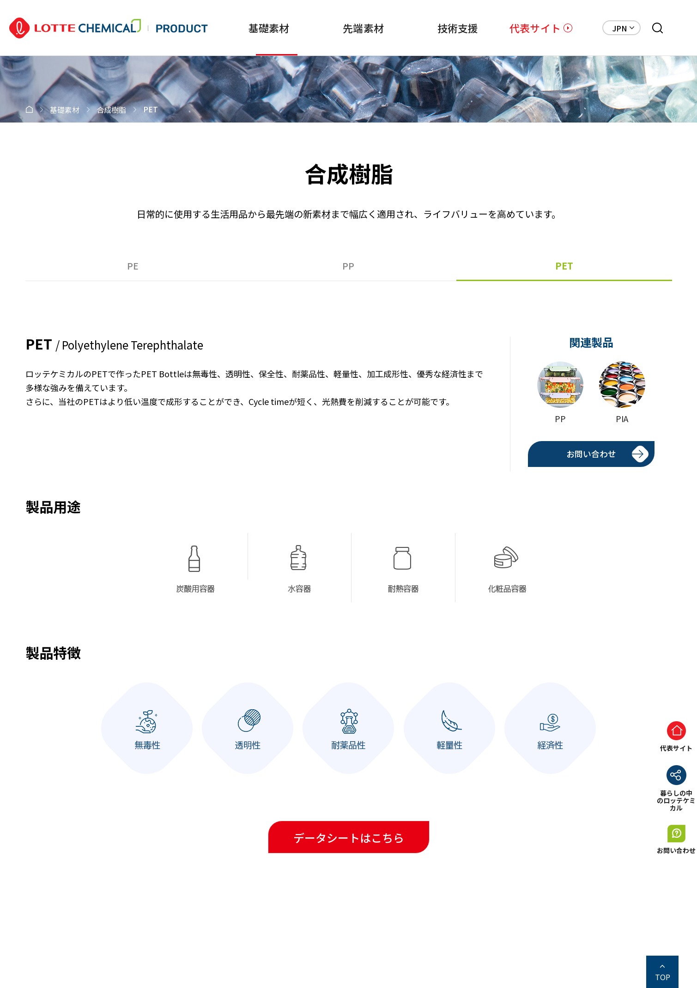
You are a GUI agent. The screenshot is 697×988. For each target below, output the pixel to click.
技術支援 (440, 27)
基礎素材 (233, 27)
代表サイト (535, 27)
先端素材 (336, 27)
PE (133, 265)
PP (348, 265)
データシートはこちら (348, 837)
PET (564, 265)
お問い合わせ (591, 454)
